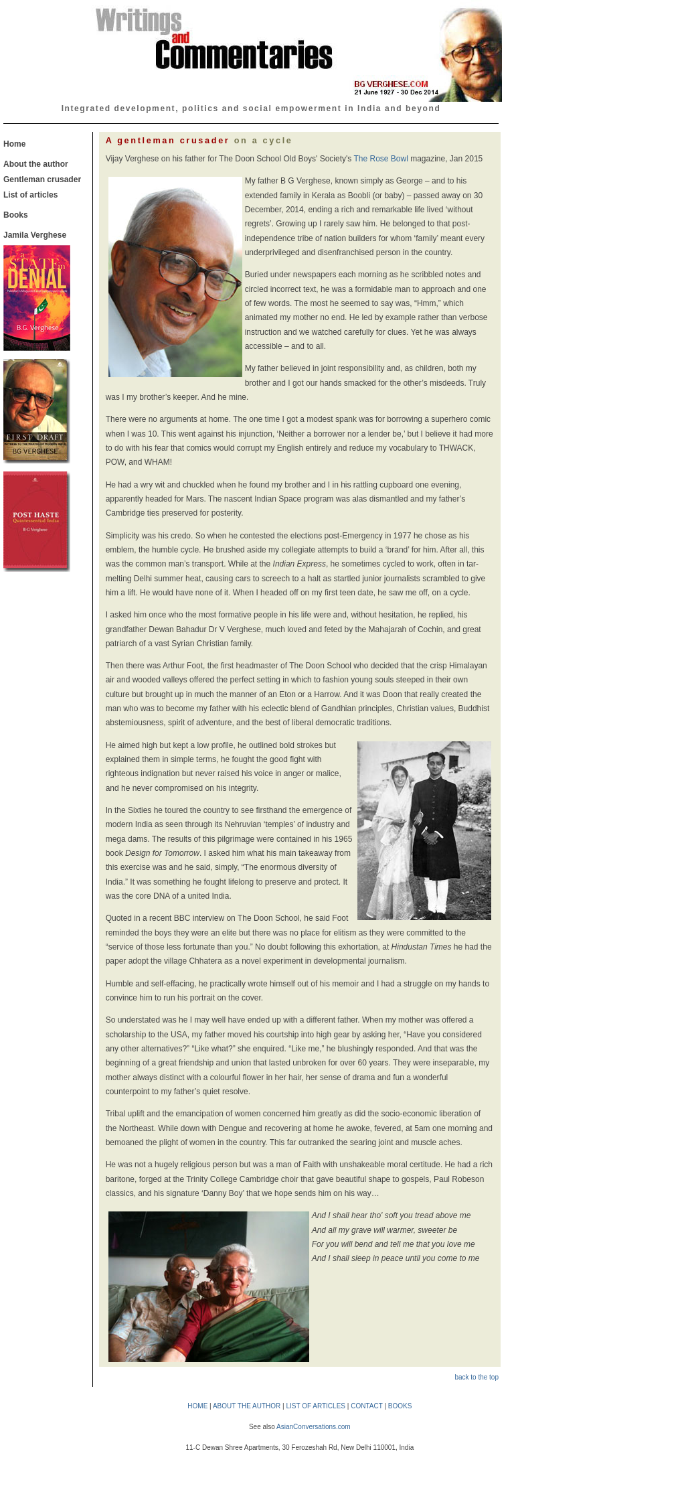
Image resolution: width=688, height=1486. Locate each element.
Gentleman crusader (42, 179)
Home (14, 144)
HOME (197, 1406)
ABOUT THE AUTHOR (246, 1406)
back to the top (476, 1377)
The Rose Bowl (380, 158)
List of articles (30, 195)
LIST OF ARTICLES (315, 1406)
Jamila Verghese (34, 235)
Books (15, 215)
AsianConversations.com (313, 1426)
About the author (35, 164)
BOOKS (400, 1406)
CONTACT (366, 1406)
